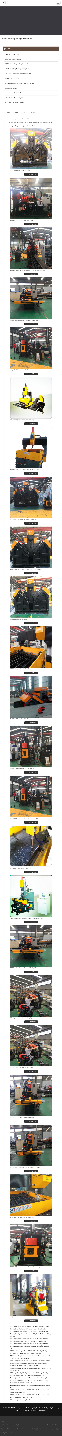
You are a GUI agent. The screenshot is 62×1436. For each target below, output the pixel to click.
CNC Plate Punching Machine (13, 59)
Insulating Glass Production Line (14, 93)
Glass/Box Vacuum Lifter (12, 78)
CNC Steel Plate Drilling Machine (36, 1356)
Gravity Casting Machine (44, 1425)
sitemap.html (42, 1410)
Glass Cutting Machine (11, 88)
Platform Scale (11, 1429)
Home (3, 39)
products (7, 49)
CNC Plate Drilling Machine (12, 54)
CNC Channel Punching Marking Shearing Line (18, 73)
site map (35, 1410)
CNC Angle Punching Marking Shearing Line (17, 64)
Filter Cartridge (49, 1429)
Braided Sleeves (30, 1425)
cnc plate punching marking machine (20, 39)
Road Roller (20, 1429)
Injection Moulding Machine (34, 1429)
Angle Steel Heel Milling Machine (14, 102)
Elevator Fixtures (7, 1425)
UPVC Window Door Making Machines (16, 98)
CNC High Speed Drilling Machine (36, 1380)
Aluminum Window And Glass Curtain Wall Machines (19, 83)
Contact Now (32, 174)
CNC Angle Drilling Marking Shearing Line (17, 68)
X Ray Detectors (18, 1425)
